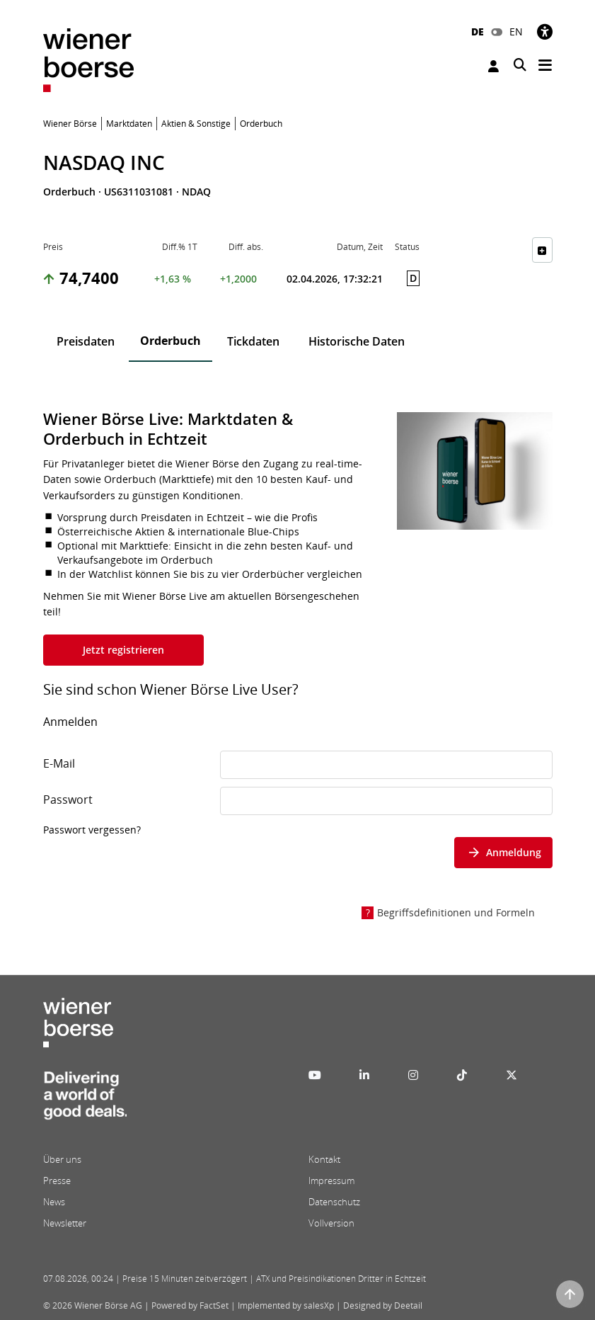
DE (477, 31)
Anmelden (493, 66)
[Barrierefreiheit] (545, 31)
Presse (57, 1180)
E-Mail (59, 763)
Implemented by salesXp (286, 1305)
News (54, 1201)
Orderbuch (170, 340)
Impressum (331, 1180)
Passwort (68, 799)
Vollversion (331, 1223)
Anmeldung (503, 852)
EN (516, 31)
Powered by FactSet (190, 1305)
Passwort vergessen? (92, 829)
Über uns (62, 1159)
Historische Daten (356, 341)
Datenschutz (334, 1201)
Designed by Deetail (382, 1305)
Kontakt (324, 1159)
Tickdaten (253, 341)
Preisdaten (86, 341)
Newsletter (64, 1223)
